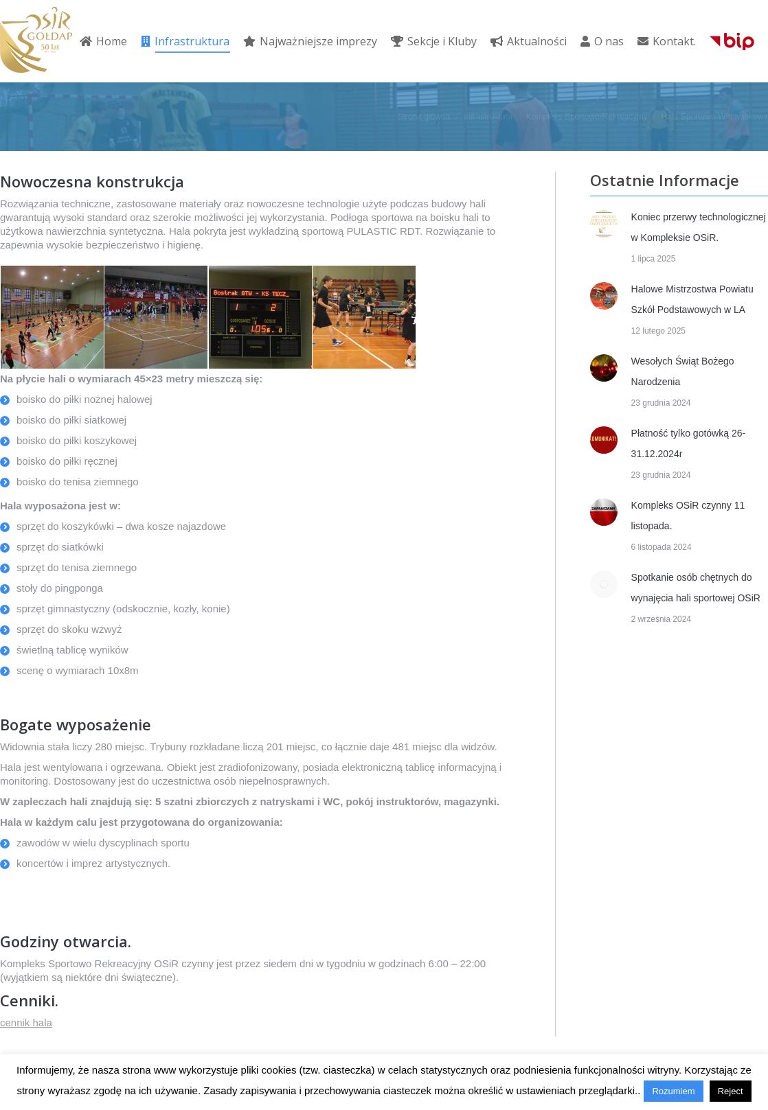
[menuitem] (103, 41)
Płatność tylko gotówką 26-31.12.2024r (688, 443)
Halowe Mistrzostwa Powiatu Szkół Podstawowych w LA (692, 299)
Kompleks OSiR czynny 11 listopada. (688, 515)
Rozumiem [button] (673, 1091)
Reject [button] (730, 1091)
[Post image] (604, 224)
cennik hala (26, 1022)
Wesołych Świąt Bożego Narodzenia (682, 371)
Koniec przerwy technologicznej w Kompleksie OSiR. (698, 227)
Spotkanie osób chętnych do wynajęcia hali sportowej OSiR (695, 587)
